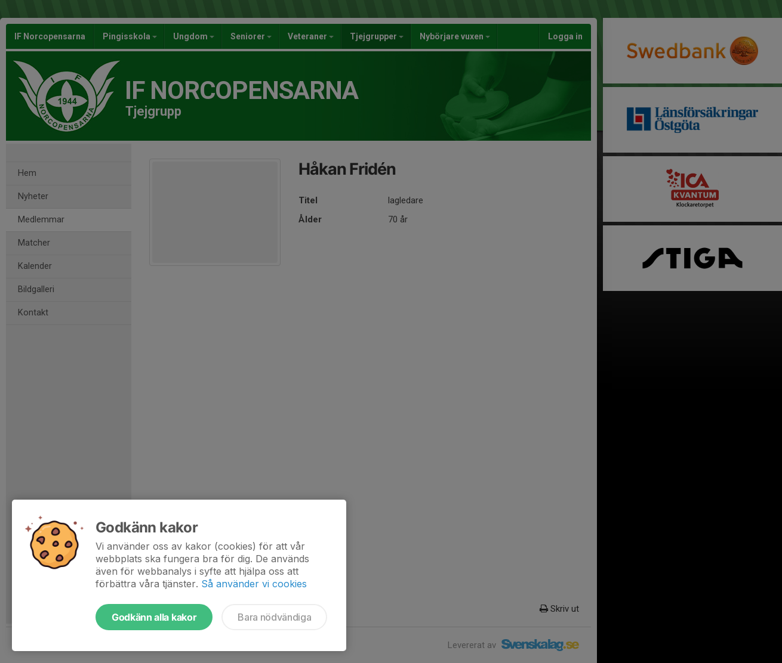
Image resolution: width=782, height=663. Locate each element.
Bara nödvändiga (274, 617)
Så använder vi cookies (254, 584)
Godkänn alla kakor (154, 617)
